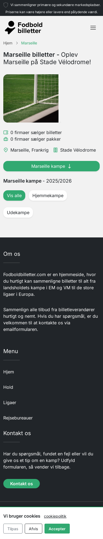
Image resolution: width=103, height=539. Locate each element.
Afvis (33, 528)
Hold (8, 387)
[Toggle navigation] (93, 27)
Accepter (57, 528)
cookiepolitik (55, 516)
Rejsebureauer (18, 418)
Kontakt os (21, 483)
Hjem (8, 372)
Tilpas (12, 528)
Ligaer (9, 402)
